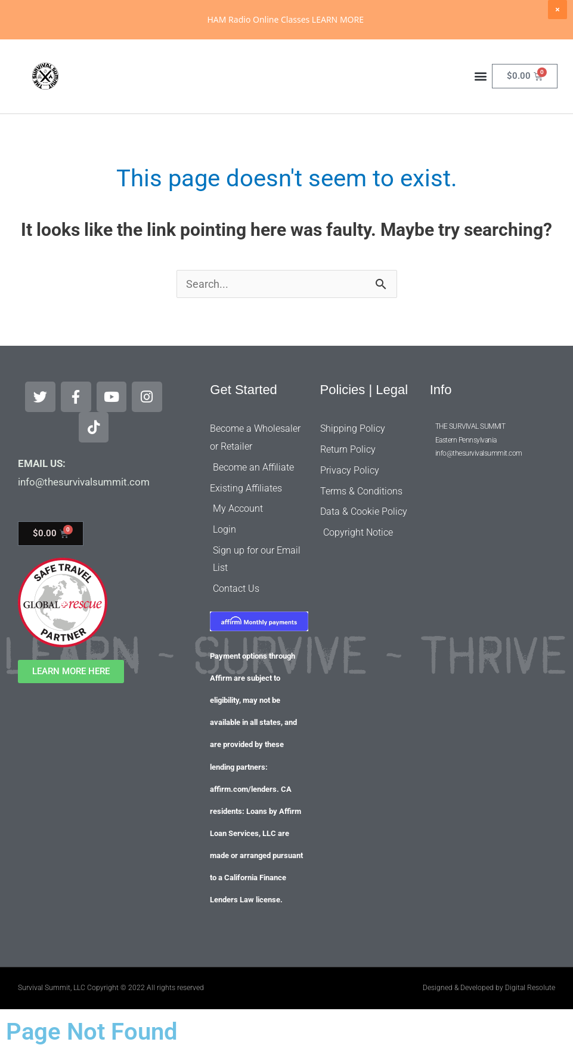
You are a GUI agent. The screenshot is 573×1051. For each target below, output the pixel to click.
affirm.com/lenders (243, 786)
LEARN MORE (338, 19)
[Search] (388, 61)
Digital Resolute (530, 985)
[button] (481, 115)
